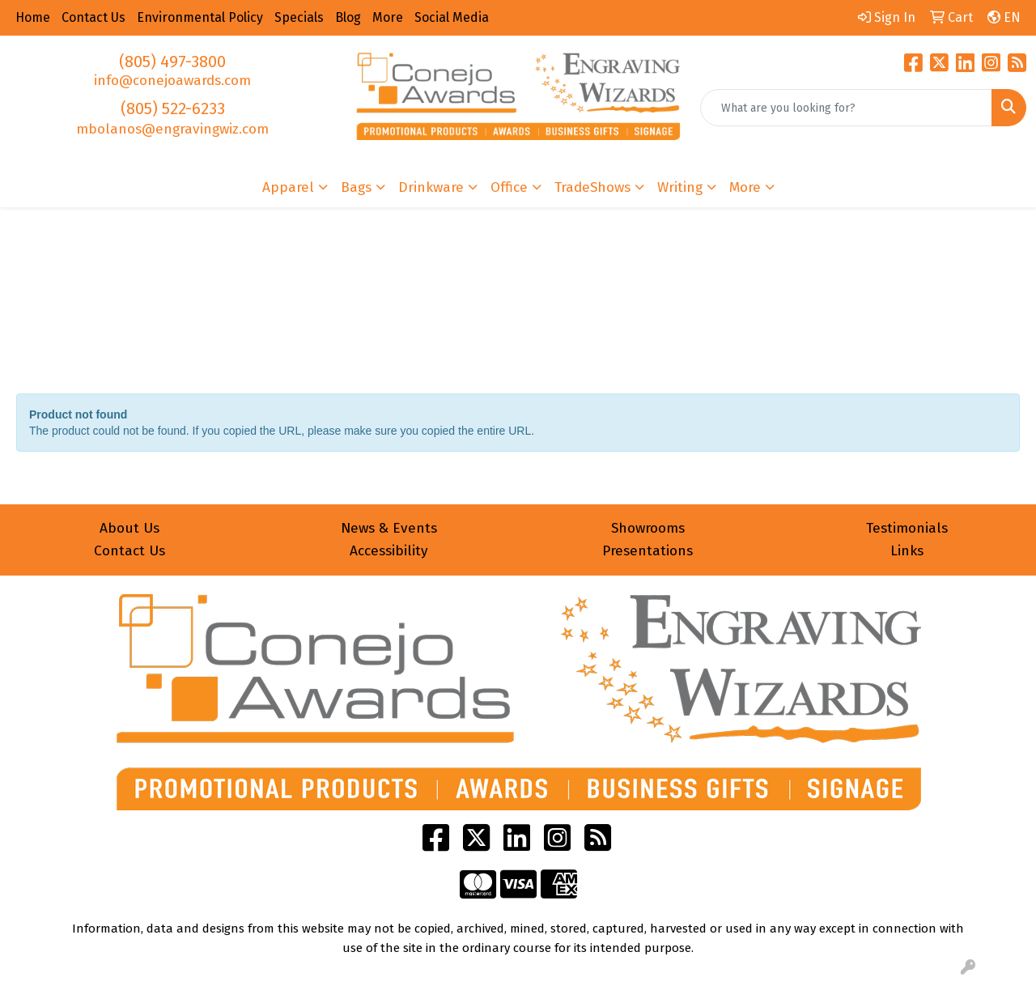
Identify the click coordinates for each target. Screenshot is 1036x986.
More (745, 187)
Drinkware (431, 187)
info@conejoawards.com (172, 80)
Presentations (647, 550)
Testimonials (907, 528)
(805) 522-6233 (173, 108)
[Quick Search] (846, 107)
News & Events (389, 528)
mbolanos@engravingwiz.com (172, 129)
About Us (129, 528)
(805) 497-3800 (172, 61)
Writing (680, 187)
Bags (356, 187)
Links (906, 550)
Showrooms (648, 528)
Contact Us (129, 550)
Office (509, 187)
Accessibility (389, 550)
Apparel (288, 187)
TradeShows (592, 187)
